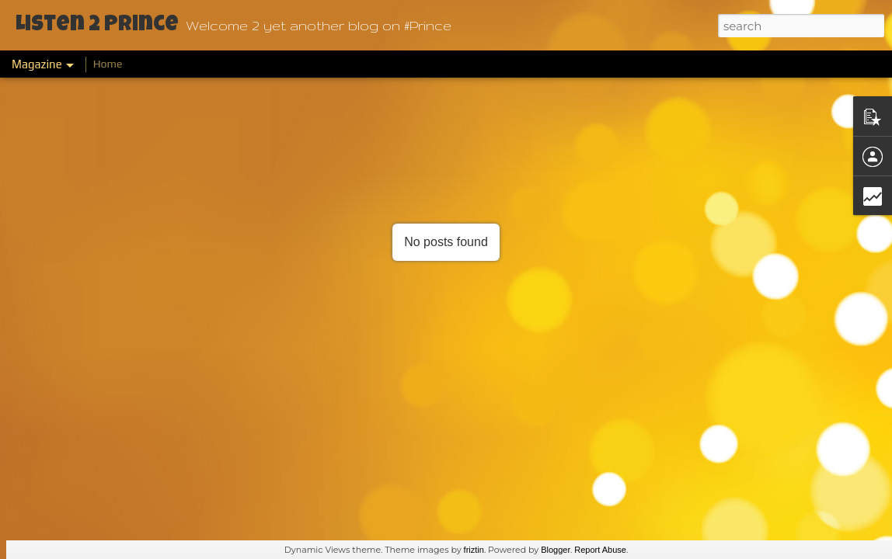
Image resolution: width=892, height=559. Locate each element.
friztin (474, 549)
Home (108, 63)
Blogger (555, 549)
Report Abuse (600, 549)
